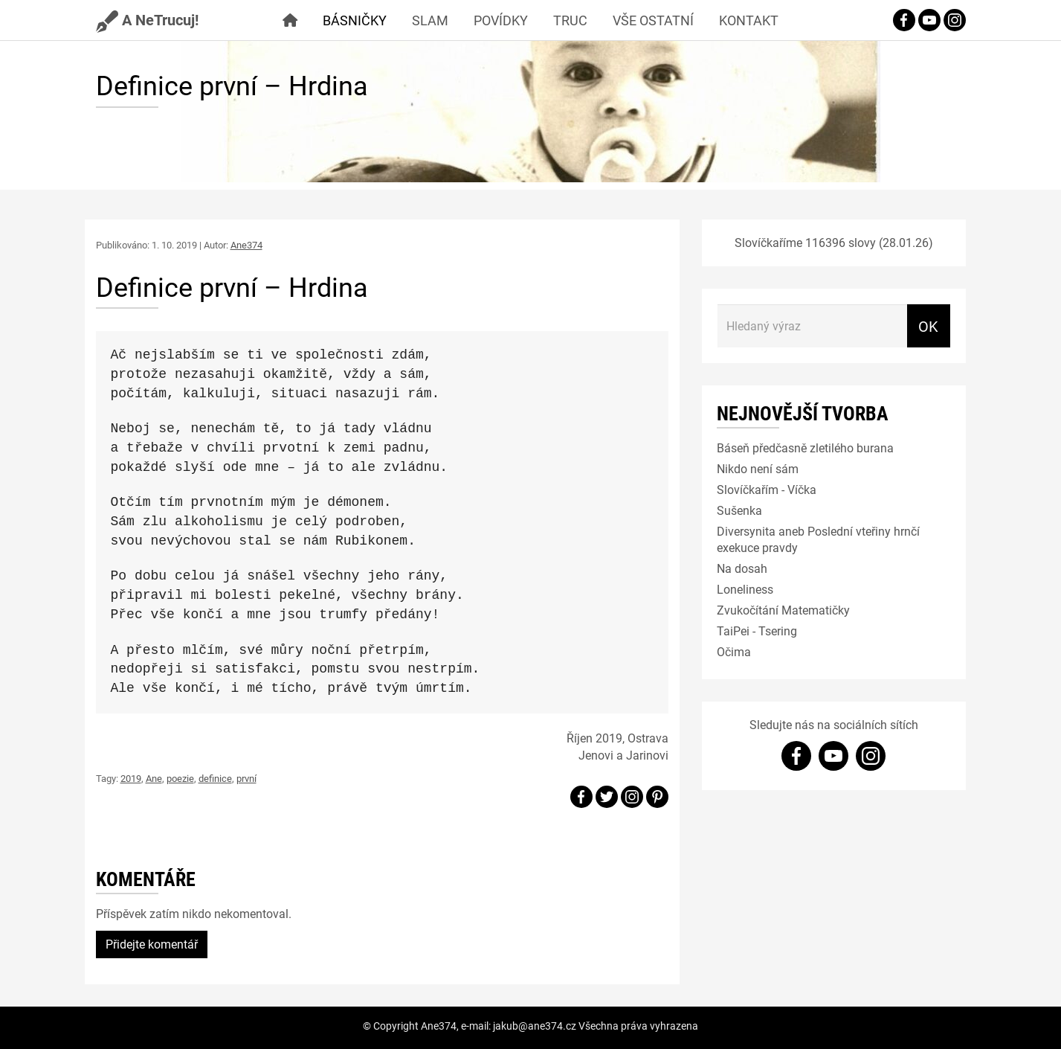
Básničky (355, 20)
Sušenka (739, 510)
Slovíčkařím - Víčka (766, 489)
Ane (154, 778)
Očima (734, 651)
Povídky (501, 20)
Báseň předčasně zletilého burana (805, 447)
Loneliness (745, 589)
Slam (430, 20)
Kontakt (748, 20)
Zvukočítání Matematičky (783, 609)
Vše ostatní (653, 20)
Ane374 (246, 244)
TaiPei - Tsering (757, 630)
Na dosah (742, 568)
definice (215, 778)
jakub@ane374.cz (534, 1025)
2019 (130, 778)
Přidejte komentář (152, 944)
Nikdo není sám (758, 468)
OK (928, 326)
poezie (180, 778)
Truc (570, 20)
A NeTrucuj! (147, 19)
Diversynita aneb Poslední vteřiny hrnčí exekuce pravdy (818, 539)
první (246, 778)
